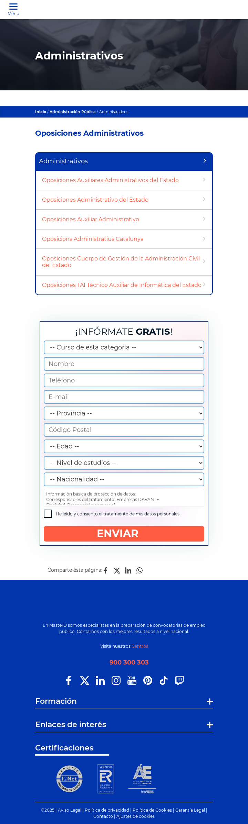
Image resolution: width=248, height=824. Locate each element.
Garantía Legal (190, 810)
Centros (140, 646)
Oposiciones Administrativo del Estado (95, 200)
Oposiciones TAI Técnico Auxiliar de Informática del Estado (122, 285)
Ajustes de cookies (135, 816)
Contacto (103, 816)
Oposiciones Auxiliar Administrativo (90, 219)
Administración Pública (73, 111)
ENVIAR (124, 533)
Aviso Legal (69, 810)
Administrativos (63, 161)
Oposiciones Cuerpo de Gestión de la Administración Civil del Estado (121, 261)
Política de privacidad (107, 810)
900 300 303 (129, 662)
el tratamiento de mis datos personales (139, 513)
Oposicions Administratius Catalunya (93, 239)
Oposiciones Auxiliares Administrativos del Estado (110, 180)
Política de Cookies (152, 810)
